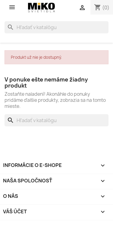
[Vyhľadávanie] (56, 27)
